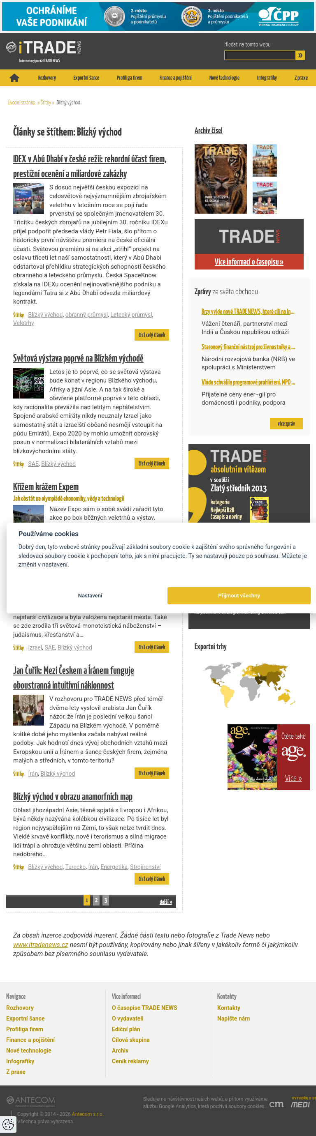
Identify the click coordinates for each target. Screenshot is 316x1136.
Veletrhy (23, 323)
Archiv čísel (209, 130)
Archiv (120, 1050)
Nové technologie (224, 77)
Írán (33, 773)
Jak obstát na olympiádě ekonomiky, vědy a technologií (91, 490)
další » (166, 902)
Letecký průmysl (131, 314)
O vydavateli (128, 1018)
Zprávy (226, 291)
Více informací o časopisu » (249, 261)
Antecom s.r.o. (88, 1114)
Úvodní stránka (21, 102)
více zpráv (286, 423)
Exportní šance (86, 77)
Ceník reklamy (130, 1061)
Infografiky (267, 77)
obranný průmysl (86, 314)
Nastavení (90, 595)
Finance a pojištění (176, 77)
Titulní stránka (14, 77)
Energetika (114, 867)
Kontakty (228, 1008)
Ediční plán (126, 1029)
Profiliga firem (129, 77)
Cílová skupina (131, 1040)
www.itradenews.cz (40, 945)
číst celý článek (152, 335)
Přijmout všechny (239, 595)
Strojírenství (145, 867)
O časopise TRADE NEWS (144, 1008)
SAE (33, 464)
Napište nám (233, 1018)
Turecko (75, 867)
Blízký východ (68, 102)
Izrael (35, 647)
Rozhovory (47, 77)
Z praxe (301, 77)
